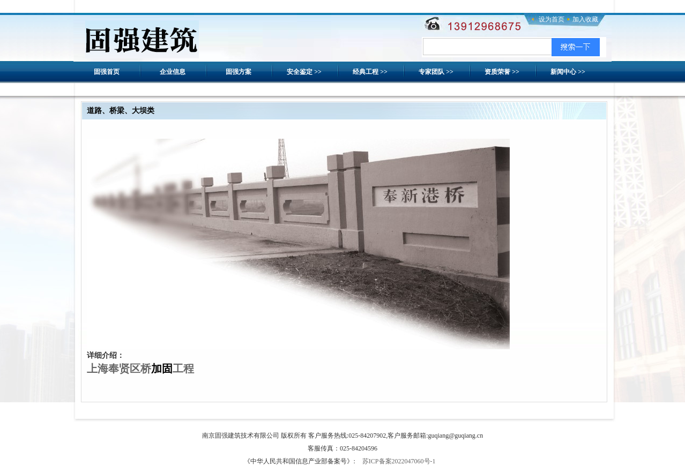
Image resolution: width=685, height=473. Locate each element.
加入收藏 (585, 19)
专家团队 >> (436, 72)
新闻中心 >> (567, 72)
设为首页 (551, 19)
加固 (162, 368)
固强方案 (238, 72)
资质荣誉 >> (502, 72)
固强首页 (107, 72)
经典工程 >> (370, 72)
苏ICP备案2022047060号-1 (399, 461)
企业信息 (172, 72)
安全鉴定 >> (304, 72)
